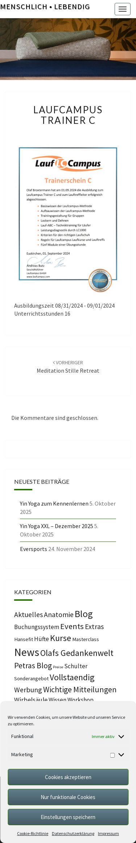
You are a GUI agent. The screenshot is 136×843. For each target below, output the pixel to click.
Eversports (33, 548)
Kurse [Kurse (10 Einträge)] (60, 638)
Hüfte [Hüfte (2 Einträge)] (41, 639)
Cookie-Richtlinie (32, 833)
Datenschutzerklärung (73, 833)
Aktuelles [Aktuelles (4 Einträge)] (28, 614)
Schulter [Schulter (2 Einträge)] (75, 666)
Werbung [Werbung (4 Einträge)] (28, 689)
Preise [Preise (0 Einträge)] (58, 667)
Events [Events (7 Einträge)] (72, 626)
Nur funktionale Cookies (68, 797)
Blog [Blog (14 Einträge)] (84, 614)
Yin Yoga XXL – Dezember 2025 (56, 526)
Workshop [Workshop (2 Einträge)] (80, 700)
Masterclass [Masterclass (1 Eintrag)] (85, 639)
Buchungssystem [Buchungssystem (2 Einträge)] (36, 627)
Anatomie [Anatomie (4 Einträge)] (59, 614)
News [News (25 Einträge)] (26, 652)
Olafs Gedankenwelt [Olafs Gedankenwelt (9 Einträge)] (77, 652)
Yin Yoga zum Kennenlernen (54, 503)
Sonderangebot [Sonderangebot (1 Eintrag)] (31, 678)
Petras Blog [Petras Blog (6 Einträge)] (33, 665)
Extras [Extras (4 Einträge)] (94, 626)
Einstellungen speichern (68, 817)
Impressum (108, 833)
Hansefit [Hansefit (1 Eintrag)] (23, 639)
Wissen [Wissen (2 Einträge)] (57, 700)
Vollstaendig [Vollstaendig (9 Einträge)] (72, 677)
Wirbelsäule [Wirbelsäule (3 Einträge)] (31, 700)
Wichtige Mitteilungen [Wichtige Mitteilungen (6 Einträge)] (80, 689)
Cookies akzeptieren (68, 777)
